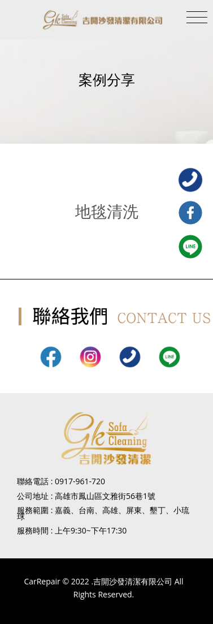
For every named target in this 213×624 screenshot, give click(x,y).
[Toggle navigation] (197, 17)
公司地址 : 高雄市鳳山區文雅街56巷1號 (86, 495)
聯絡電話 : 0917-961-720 (61, 481)
